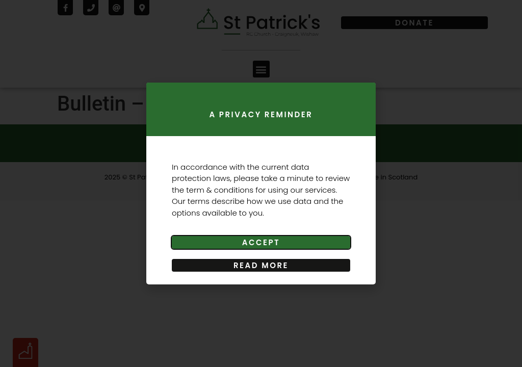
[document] (261, 183)
